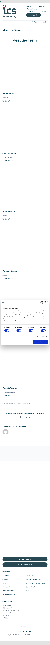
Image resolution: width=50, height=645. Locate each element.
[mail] (12, 101)
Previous (37, 22)
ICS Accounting (8, 403)
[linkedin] (6, 101)
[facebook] (20, 631)
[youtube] (30, 631)
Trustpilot (4, 1)
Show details (41, 336)
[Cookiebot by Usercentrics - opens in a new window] (41, 302)
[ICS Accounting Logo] (9, 5)
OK (40, 341)
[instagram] (9, 101)
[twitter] (3, 101)
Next (44, 22)
